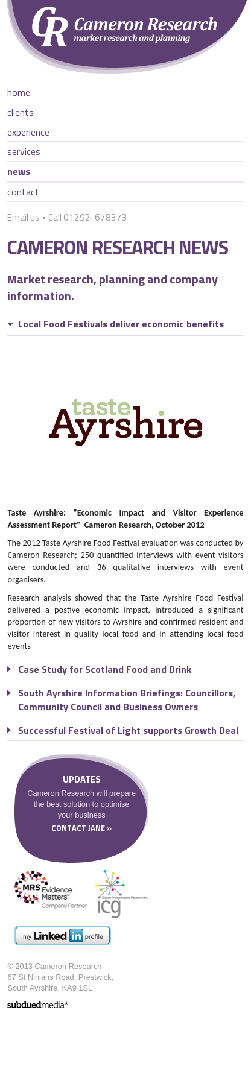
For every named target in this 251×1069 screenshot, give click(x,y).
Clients (20, 112)
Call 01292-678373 (87, 217)
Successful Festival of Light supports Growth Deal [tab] (128, 730)
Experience (28, 132)
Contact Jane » (81, 828)
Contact (23, 191)
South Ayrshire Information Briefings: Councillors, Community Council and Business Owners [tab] (126, 699)
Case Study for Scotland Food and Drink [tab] (104, 669)
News (18, 171)
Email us (23, 217)
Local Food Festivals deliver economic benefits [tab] (121, 324)
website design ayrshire (37, 1004)
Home (18, 92)
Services (23, 151)
